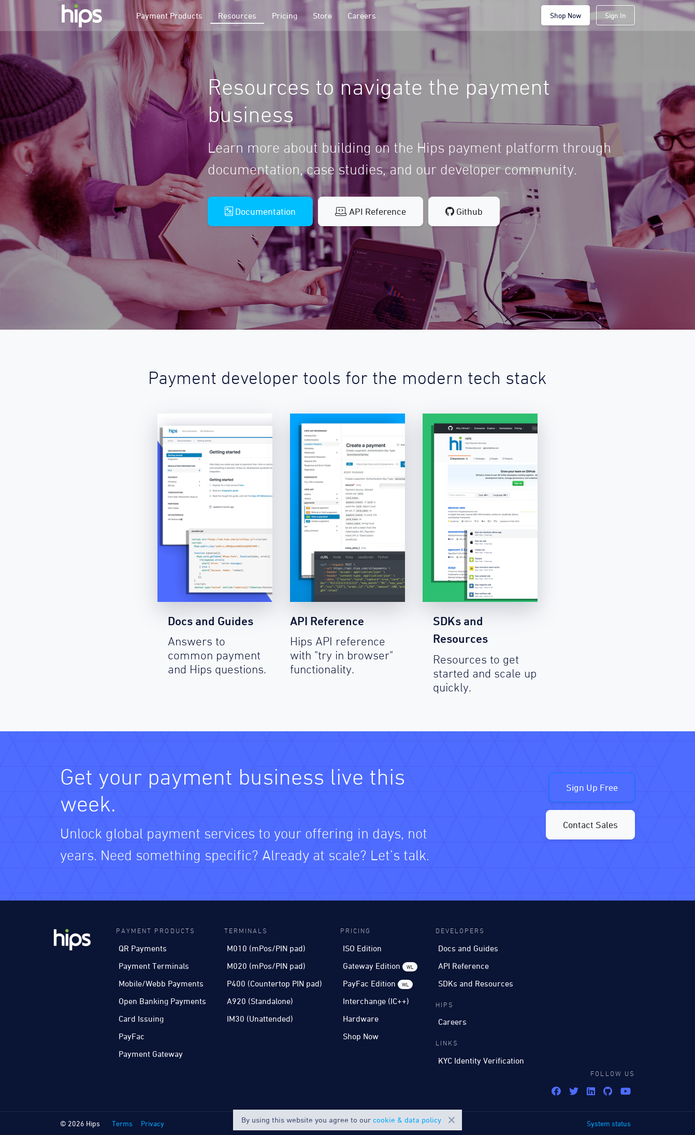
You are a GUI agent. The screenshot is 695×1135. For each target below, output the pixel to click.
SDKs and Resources (475, 983)
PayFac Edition (378, 984)
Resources (237, 15)
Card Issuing (141, 1018)
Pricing (284, 15)
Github (464, 211)
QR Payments (143, 948)
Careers (362, 15)
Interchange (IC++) (376, 1001)
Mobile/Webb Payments (161, 983)
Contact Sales (590, 824)
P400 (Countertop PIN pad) (274, 983)
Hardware (361, 1018)
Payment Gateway (151, 1053)
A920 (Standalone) (260, 1001)
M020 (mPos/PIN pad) (266, 965)
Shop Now (565, 15)
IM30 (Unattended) (260, 1018)
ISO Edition (362, 948)
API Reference (370, 211)
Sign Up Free (592, 787)
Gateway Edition (380, 966)
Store (322, 15)
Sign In (615, 15)
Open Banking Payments (162, 1001)
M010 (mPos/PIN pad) (266, 948)
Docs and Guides (468, 948)
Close (451, 1120)
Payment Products (169, 15)
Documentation (260, 211)
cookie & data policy (407, 1119)
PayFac (131, 1036)
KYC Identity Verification (481, 1060)
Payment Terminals (154, 965)
